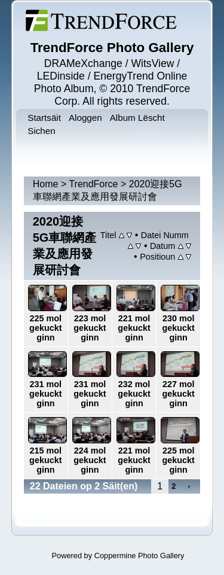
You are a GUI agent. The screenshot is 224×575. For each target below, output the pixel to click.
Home (46, 184)
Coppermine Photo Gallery (139, 555)
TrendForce (93, 184)
